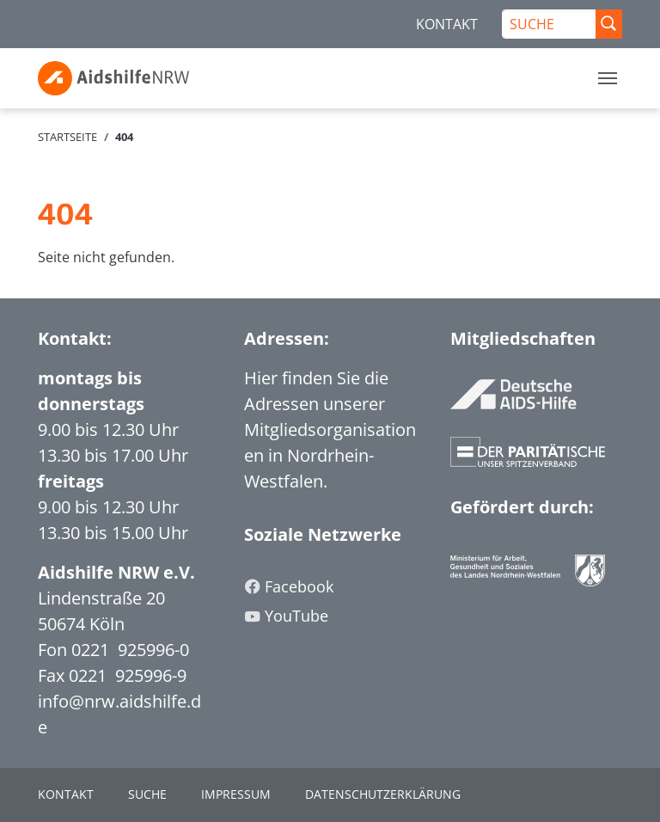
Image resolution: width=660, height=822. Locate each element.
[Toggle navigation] (607, 78)
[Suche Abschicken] (608, 24)
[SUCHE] (549, 24)
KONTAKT (447, 24)
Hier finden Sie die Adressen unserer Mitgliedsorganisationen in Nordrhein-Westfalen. (330, 429)
